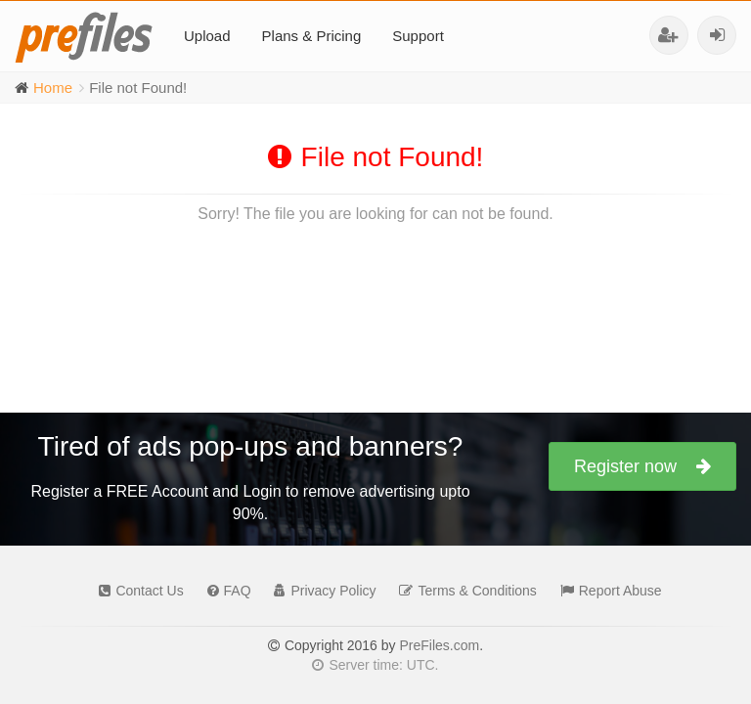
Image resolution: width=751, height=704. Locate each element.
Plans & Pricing (312, 35)
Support (418, 35)
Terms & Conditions (462, 590)
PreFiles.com (439, 645)
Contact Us (136, 590)
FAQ (224, 590)
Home (52, 87)
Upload (207, 35)
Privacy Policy (320, 590)
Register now (642, 466)
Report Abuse (606, 590)
